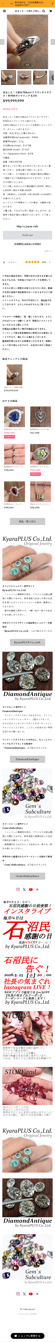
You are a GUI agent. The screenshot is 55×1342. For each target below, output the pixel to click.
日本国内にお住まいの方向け (27, 244)
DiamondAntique (27, 759)
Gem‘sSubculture (27, 876)
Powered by (27, 1314)
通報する (48, 251)
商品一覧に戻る (27, 521)
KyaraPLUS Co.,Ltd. (27, 642)
